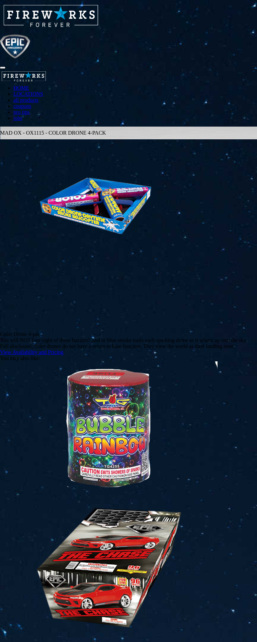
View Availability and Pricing (31, 352)
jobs (17, 118)
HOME (21, 88)
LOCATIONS (28, 94)
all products (25, 100)
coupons (22, 106)
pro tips (21, 112)
